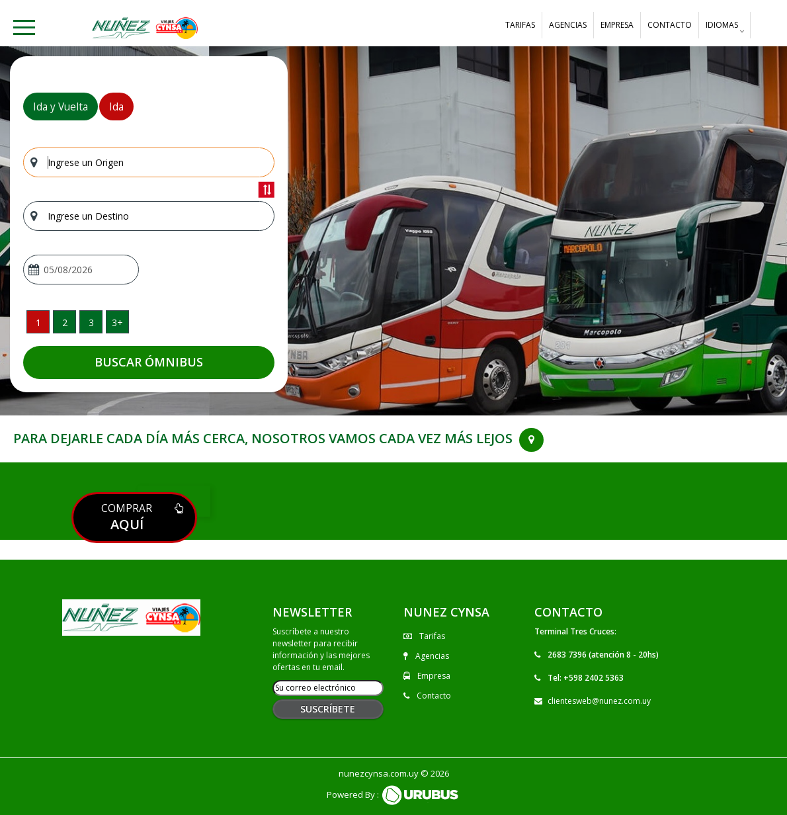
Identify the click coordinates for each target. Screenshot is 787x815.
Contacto (669, 24)
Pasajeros (45, 298)
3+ (117, 322)
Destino (40, 191)
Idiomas (722, 28)
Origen (37, 138)
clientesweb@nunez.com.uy (599, 701)
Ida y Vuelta (60, 106)
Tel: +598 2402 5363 (586, 677)
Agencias (568, 24)
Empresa (617, 24)
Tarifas (520, 24)
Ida (116, 106)
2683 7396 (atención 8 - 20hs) (603, 654)
